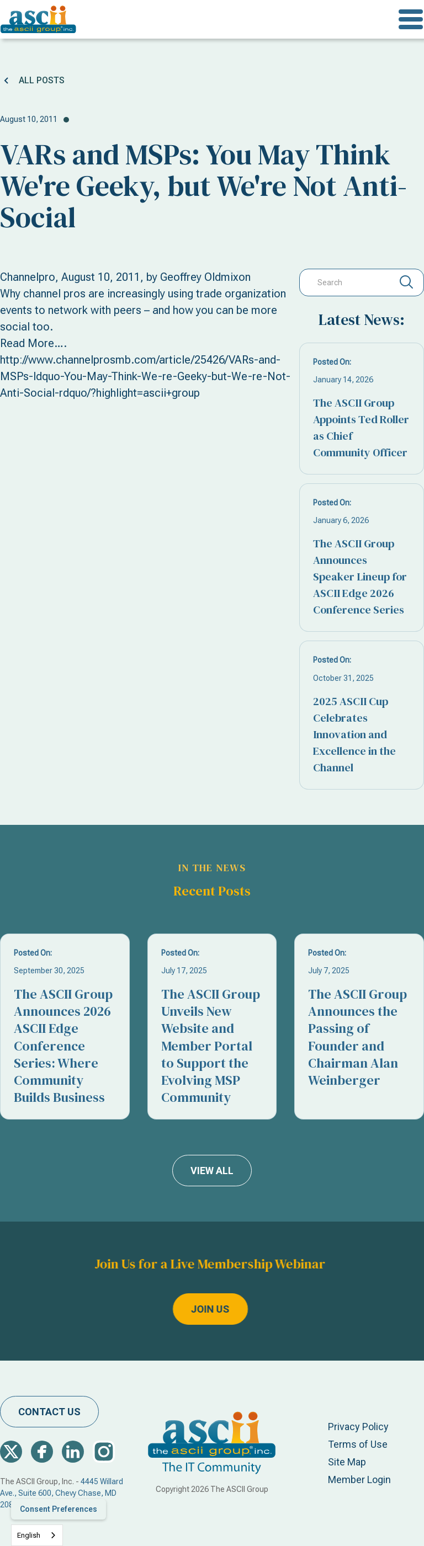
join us (170, 1309)
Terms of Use (358, 1444)
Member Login (359, 1479)
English (28, 1535)
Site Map (347, 1462)
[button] (411, 19)
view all (212, 1170)
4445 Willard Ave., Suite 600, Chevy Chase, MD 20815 (61, 1493)
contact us (49, 1411)
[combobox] (37, 1535)
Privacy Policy (358, 1426)
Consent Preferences (58, 1509)
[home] (38, 19)
